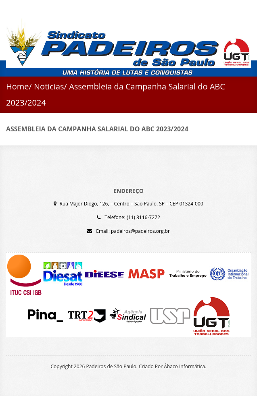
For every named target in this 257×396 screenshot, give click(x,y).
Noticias (49, 86)
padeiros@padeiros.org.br (140, 231)
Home (17, 86)
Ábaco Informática (184, 366)
